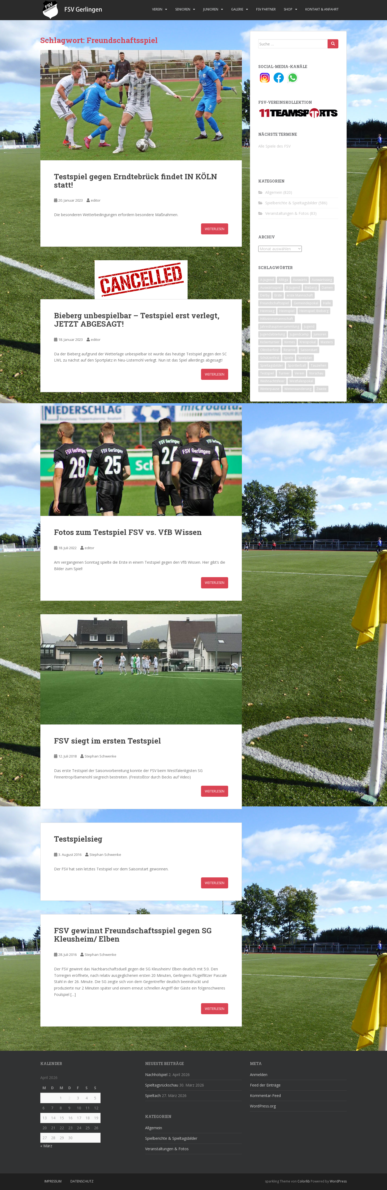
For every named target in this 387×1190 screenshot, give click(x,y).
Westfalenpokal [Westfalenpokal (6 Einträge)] (301, 381)
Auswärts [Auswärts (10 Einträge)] (300, 279)
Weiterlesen (214, 229)
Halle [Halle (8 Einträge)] (327, 303)
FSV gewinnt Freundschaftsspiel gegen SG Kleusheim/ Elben (133, 934)
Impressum (53, 1181)
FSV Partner (266, 9)
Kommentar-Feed (265, 1095)
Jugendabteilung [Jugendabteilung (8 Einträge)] (272, 334)
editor (96, 200)
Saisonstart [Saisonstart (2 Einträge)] (308, 350)
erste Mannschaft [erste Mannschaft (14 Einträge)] (300, 295)
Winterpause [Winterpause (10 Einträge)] (270, 389)
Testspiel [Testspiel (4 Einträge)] (267, 373)
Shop (288, 9)
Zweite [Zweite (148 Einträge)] (321, 389)
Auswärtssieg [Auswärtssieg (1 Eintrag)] (322, 279)
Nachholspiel (156, 1074)
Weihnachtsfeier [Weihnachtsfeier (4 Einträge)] (272, 381)
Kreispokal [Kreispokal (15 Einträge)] (308, 342)
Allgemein (273, 192)
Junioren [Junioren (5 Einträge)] (320, 334)
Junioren (210, 9)
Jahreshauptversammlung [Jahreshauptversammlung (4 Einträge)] (279, 326)
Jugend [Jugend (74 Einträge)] (309, 326)
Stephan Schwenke (100, 756)
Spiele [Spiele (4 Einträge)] (288, 357)
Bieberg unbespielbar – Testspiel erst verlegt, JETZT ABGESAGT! (136, 319)
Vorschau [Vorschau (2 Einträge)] (316, 373)
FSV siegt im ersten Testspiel (107, 741)
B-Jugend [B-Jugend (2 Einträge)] (293, 287)
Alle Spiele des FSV (274, 146)
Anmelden (258, 1074)
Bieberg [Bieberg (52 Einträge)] (311, 287)
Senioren (182, 9)
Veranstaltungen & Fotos (287, 213)
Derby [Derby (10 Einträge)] (265, 295)
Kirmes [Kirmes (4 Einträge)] (289, 342)
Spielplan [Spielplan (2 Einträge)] (305, 357)
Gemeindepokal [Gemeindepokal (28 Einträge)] (306, 303)
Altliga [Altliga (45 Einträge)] (283, 279)
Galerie (237, 9)
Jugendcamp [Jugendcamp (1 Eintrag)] (299, 334)
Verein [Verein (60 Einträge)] (299, 373)
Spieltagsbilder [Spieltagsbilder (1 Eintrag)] (271, 365)
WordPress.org (263, 1106)
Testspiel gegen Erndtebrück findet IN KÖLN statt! (135, 180)
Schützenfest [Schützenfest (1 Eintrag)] (269, 357)
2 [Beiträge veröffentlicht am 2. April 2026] (69, 1097)
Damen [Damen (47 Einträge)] (327, 287)
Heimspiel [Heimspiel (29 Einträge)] (287, 311)
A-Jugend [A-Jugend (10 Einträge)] (267, 279)
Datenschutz (82, 1181)
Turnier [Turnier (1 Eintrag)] (284, 373)
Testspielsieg (78, 839)
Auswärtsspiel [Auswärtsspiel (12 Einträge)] (270, 287)
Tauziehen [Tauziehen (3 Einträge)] (318, 365)
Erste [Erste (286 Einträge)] (278, 295)
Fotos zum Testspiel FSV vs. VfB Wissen (128, 532)
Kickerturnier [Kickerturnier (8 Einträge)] (270, 342)
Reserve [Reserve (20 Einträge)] (290, 350)
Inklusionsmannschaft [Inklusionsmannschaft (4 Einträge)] (276, 318)
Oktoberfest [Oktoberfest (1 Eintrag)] (269, 350)
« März (46, 1145)
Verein (157, 9)
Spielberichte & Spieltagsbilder (291, 202)
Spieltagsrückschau (161, 1085)
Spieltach (153, 1095)
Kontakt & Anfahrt (322, 9)
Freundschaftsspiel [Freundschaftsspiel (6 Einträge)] (274, 303)
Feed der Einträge (265, 1085)
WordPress (338, 1181)
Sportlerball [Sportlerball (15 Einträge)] (297, 365)
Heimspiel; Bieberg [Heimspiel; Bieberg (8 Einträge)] (313, 311)
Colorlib (304, 1181)
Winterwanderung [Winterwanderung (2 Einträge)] (297, 389)
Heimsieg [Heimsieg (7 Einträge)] (267, 311)
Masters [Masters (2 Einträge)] (327, 342)
